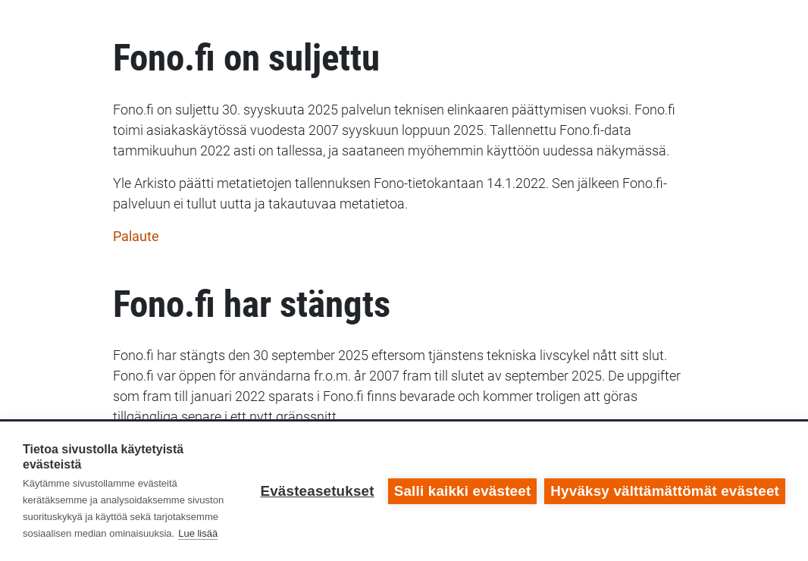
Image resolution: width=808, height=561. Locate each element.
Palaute (136, 236)
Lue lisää (198, 533)
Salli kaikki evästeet (462, 491)
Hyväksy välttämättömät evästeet (664, 491)
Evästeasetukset (317, 491)
